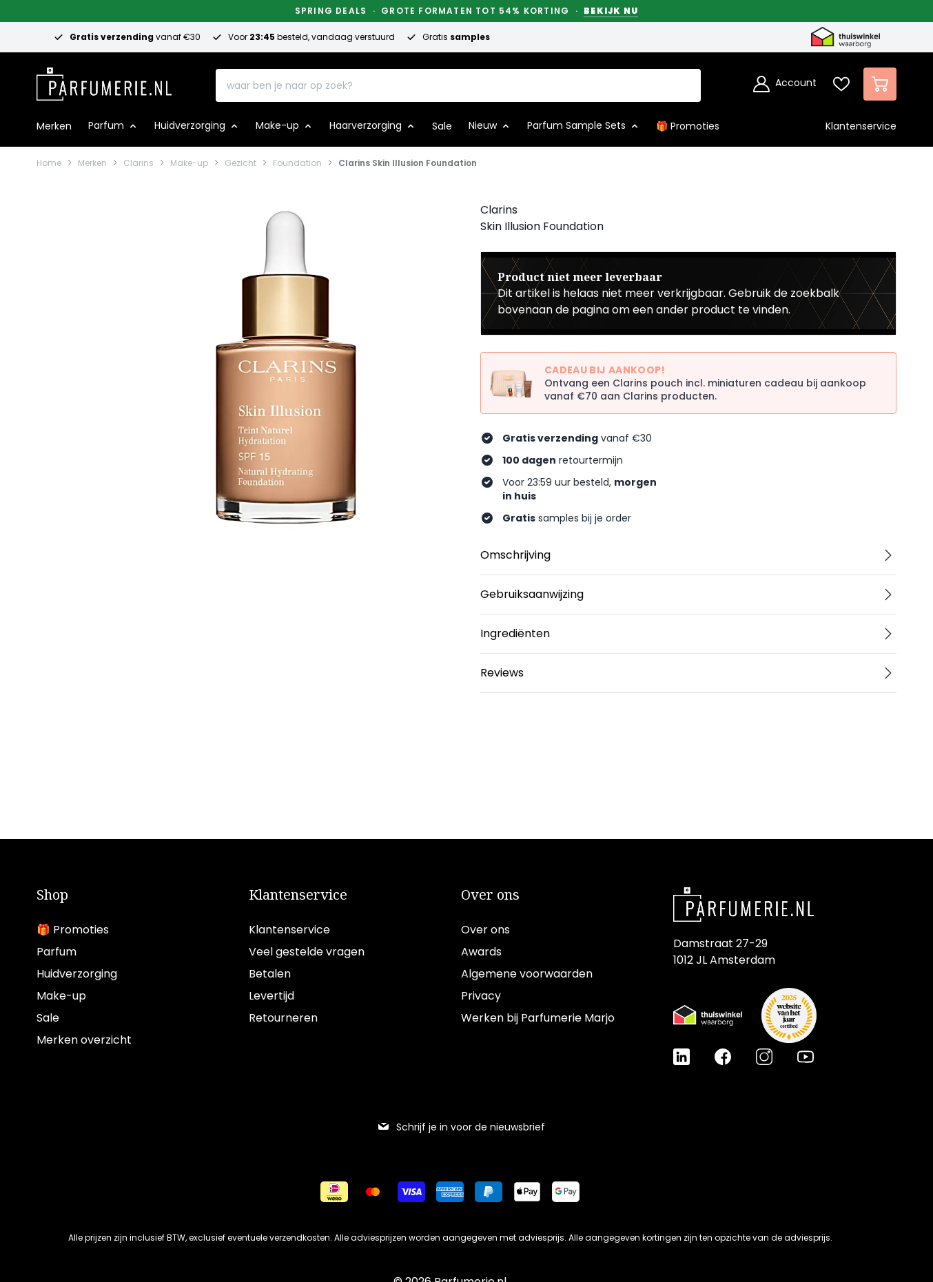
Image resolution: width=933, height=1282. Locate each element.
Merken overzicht (84, 1040)
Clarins (138, 163)
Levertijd (271, 996)
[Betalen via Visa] (411, 1191)
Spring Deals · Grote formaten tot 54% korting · (466, 11)
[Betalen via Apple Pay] (527, 1191)
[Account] (785, 84)
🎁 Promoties (73, 930)
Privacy (481, 996)
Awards (481, 952)
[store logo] (104, 80)
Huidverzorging (77, 974)
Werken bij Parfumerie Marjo (538, 1018)
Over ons (490, 894)
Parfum (56, 952)
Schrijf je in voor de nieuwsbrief (461, 1127)
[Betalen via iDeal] (334, 1191)
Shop (52, 894)
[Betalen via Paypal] (488, 1191)
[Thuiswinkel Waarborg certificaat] (707, 1015)
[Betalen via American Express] (450, 1191)
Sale (48, 1018)
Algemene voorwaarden (527, 974)
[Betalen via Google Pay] (566, 1191)
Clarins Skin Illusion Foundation (407, 163)
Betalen (270, 974)
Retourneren (283, 1018)
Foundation (297, 163)
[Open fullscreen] (284, 367)
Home (49, 163)
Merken (92, 163)
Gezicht (240, 163)
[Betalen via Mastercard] (373, 1191)
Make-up (189, 163)
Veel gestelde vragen (307, 952)
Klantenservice (298, 894)
